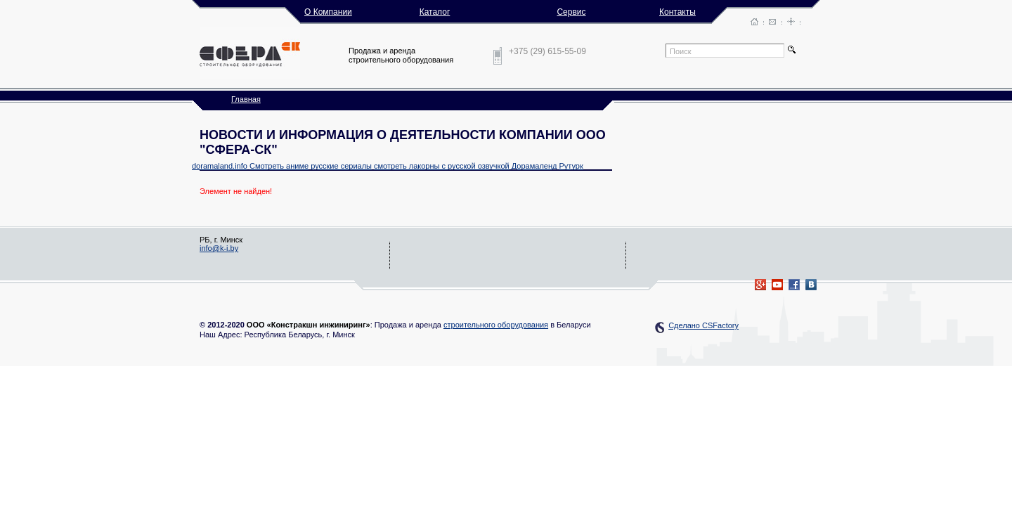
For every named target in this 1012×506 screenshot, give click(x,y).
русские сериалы (341, 166)
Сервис (571, 12)
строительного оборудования (495, 324)
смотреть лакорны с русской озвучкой (442, 166)
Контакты (677, 12)
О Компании (328, 12)
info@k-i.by (219, 248)
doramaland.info (219, 166)
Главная (246, 99)
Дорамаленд (534, 166)
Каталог (435, 12)
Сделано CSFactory (703, 325)
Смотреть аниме (279, 166)
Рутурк (571, 166)
